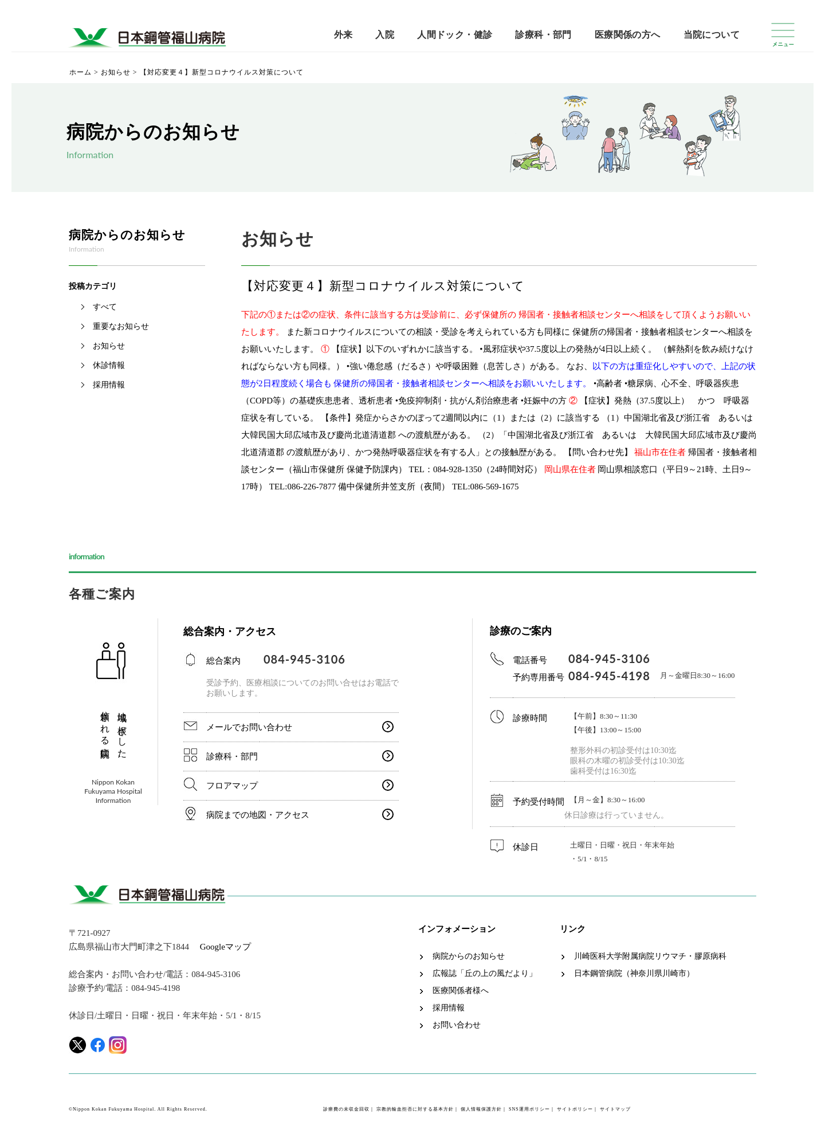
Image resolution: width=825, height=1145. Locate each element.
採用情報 (109, 385)
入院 (384, 35)
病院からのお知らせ (469, 956)
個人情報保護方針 (481, 1109)
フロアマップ (232, 785)
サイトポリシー (575, 1109)
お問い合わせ (457, 1025)
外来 (343, 35)
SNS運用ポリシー (529, 1109)
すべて (105, 307)
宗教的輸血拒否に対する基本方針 (415, 1109)
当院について (711, 35)
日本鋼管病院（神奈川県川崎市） (634, 974)
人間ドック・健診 (454, 35)
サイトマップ (615, 1109)
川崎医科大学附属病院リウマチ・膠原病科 (650, 956)
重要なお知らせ (121, 326)
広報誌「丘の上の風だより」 (485, 974)
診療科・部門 (543, 35)
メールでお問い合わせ (249, 727)
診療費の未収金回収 (346, 1109)
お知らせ (116, 72)
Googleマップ (225, 946)
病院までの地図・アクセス (257, 814)
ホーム (80, 72)
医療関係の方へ (628, 35)
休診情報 (109, 365)
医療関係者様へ (461, 991)
